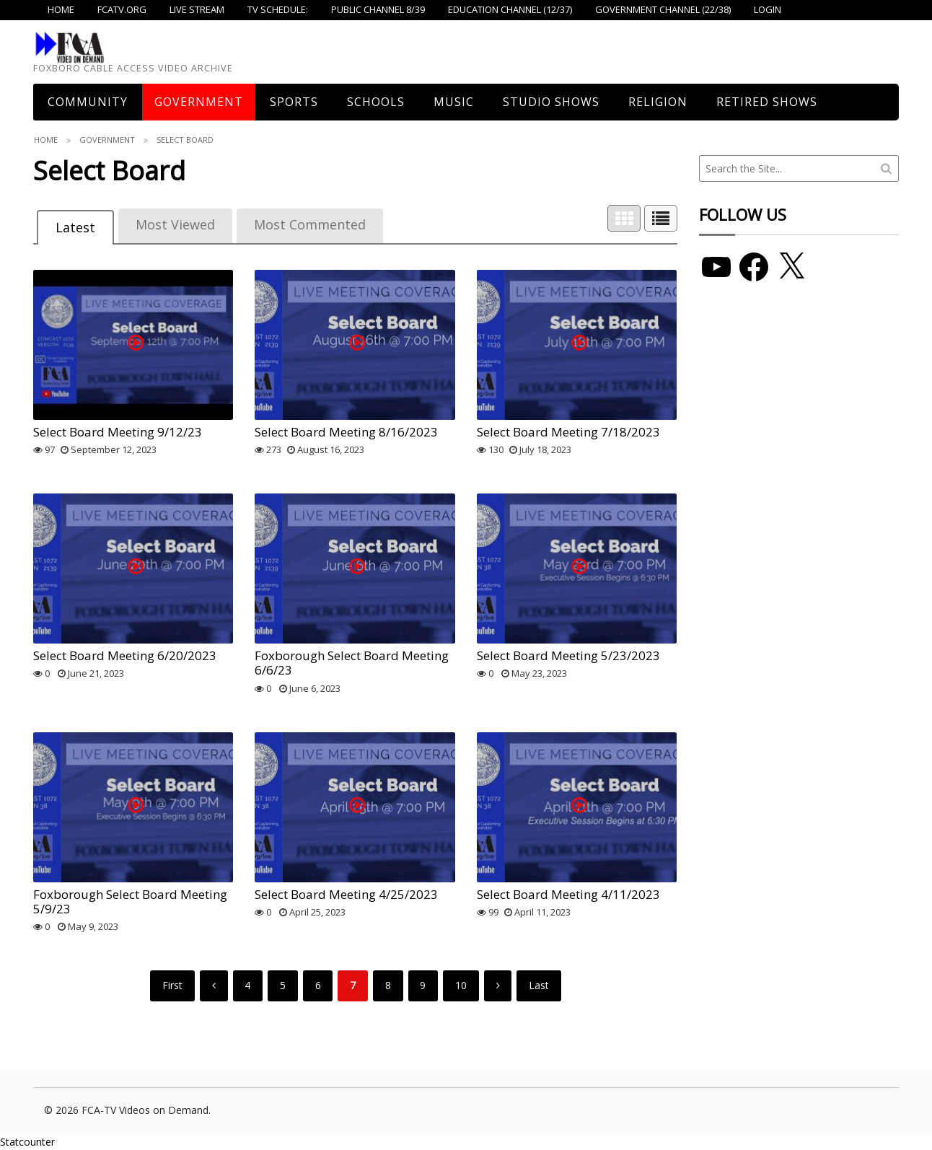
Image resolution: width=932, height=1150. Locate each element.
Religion (657, 102)
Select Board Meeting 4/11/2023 (568, 894)
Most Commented (310, 224)
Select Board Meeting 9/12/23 (117, 431)
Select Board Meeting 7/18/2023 (568, 431)
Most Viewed (175, 224)
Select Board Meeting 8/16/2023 (346, 431)
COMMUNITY (88, 102)
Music (454, 102)
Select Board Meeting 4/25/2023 (346, 894)
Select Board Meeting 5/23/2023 (568, 655)
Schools (376, 102)
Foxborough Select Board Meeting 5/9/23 (130, 901)
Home (46, 139)
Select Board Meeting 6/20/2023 (124, 655)
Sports (294, 102)
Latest (75, 227)
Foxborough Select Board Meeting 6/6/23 (352, 662)
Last (539, 985)
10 (461, 985)
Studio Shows (551, 102)
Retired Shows (766, 102)
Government (198, 102)
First (172, 985)
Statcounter (27, 1142)
